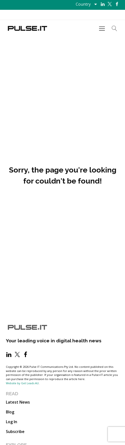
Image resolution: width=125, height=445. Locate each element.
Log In (11, 421)
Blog (10, 412)
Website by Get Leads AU (22, 383)
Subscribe (15, 431)
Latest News (18, 402)
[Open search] (114, 28)
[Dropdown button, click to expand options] (86, 4)
